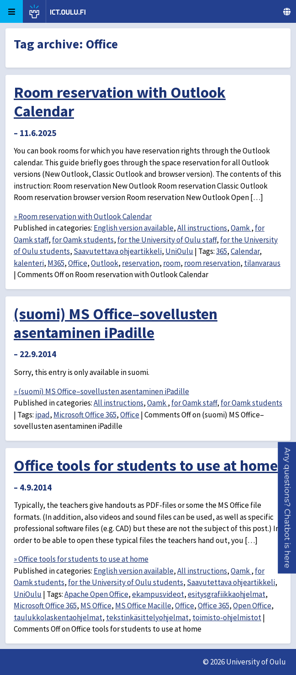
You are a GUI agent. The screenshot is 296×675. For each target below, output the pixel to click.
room (171, 263)
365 (221, 251)
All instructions (202, 228)
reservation (140, 263)
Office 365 (213, 606)
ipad (42, 415)
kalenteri (29, 263)
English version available (134, 228)
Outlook (104, 263)
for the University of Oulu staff (167, 240)
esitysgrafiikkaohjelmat (226, 594)
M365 (56, 263)
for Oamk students (83, 240)
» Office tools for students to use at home (81, 559)
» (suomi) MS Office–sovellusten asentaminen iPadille (101, 391)
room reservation (212, 263)
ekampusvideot (158, 594)
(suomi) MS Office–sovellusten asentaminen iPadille (115, 323)
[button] (287, 508)
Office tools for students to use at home (146, 465)
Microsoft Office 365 (84, 415)
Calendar (245, 251)
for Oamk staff (194, 403)
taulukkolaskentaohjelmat (58, 617)
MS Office (95, 606)
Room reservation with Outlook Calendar (120, 102)
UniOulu (179, 251)
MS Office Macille (143, 606)
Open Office (252, 606)
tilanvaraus (262, 263)
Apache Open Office (96, 594)
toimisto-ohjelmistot (226, 617)
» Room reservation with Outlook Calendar (83, 216)
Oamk (241, 228)
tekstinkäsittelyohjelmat (147, 617)
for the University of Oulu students (125, 582)
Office (77, 263)
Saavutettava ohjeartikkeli (118, 251)
